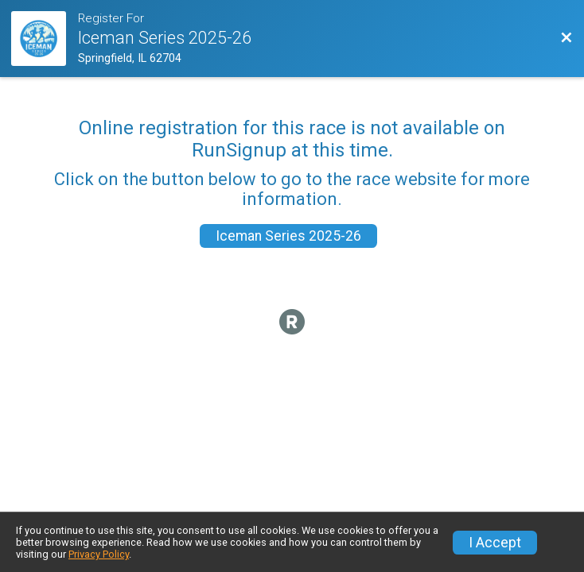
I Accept (495, 543)
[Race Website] (44, 38)
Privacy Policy (98, 554)
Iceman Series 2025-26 (288, 236)
